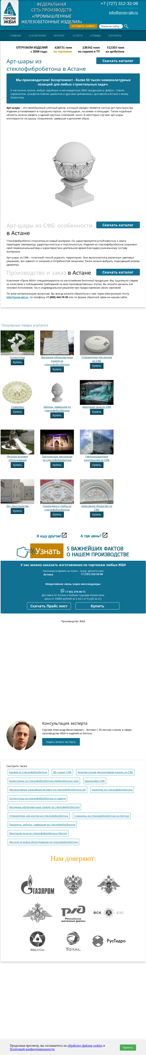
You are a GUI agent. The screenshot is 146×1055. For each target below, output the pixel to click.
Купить (17, 362)
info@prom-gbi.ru (123, 13)
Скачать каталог (118, 61)
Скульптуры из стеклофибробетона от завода (37, 798)
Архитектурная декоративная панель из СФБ (105, 772)
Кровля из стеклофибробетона (28, 772)
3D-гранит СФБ (62, 772)
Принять (128, 1047)
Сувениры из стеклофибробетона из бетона (101, 815)
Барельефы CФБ (95, 780)
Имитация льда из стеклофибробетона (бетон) (38, 833)
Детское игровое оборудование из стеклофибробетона (43, 842)
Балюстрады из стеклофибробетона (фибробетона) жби (44, 780)
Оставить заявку (83, 26)
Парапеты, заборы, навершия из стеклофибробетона (42, 824)
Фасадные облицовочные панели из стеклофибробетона (44, 807)
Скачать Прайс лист (49, 606)
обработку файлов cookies (85, 1045)
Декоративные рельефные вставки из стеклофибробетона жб (47, 789)
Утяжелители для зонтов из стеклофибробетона (38, 815)
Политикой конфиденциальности (32, 1049)
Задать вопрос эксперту (61, 741)
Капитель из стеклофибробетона (112, 789)
